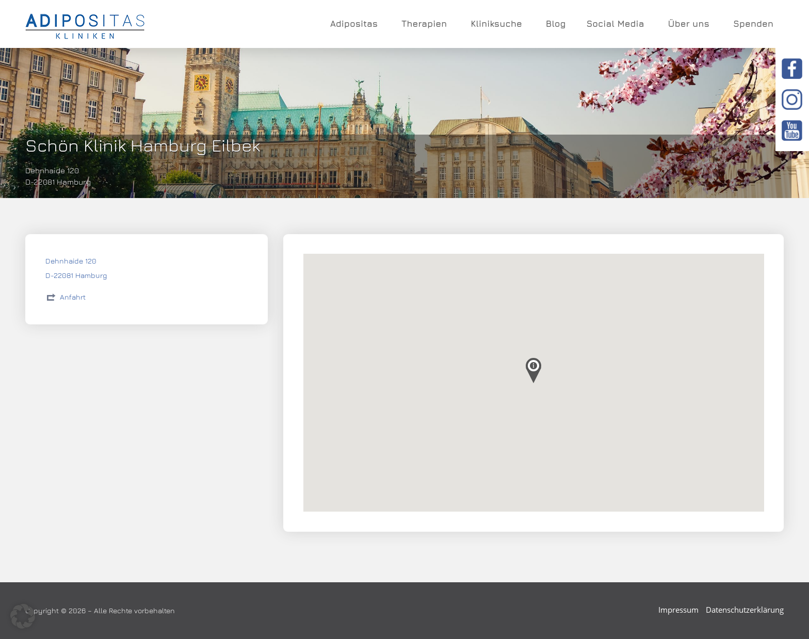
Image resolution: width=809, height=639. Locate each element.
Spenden (753, 24)
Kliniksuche (498, 24)
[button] (22, 616)
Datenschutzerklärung (745, 609)
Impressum (678, 609)
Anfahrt (73, 296)
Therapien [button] (425, 24)
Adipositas (355, 24)
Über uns (690, 24)
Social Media (616, 24)
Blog (556, 24)
